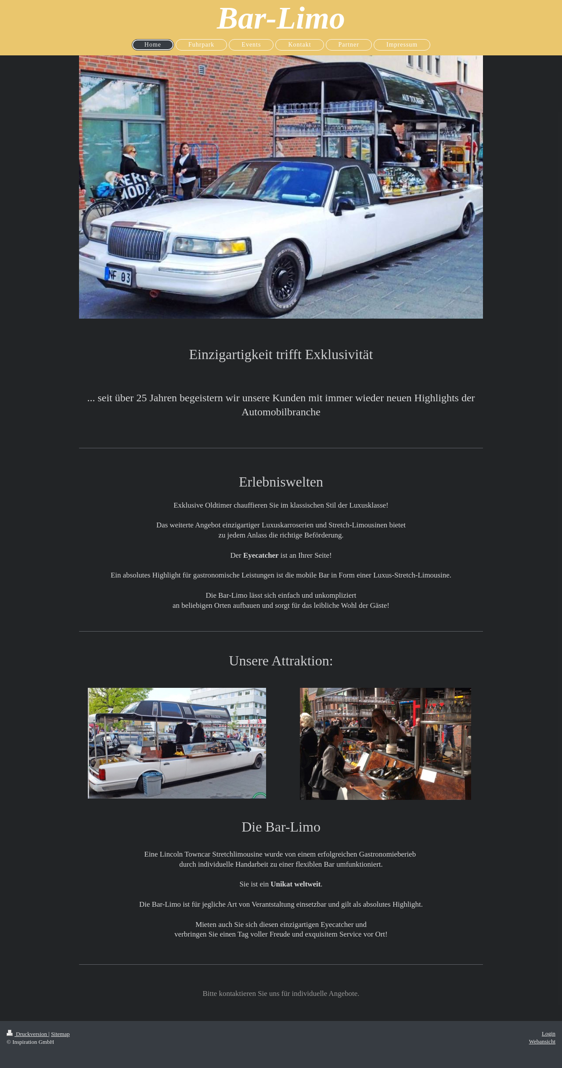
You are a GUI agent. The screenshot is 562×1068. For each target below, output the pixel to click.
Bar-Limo (281, 18)
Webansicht (542, 1041)
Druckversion (27, 1034)
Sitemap (60, 1034)
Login (548, 1033)
